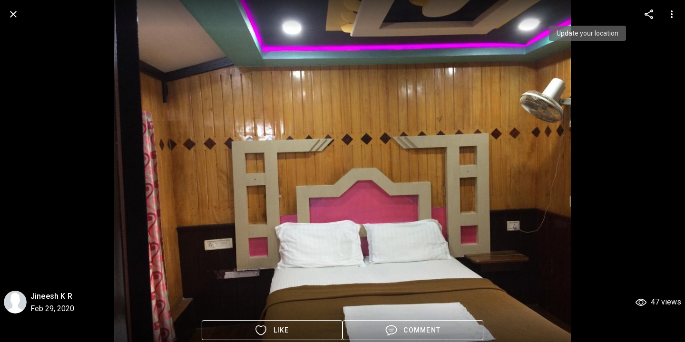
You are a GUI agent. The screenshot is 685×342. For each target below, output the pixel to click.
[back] (13, 14)
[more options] (648, 14)
